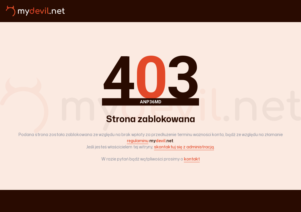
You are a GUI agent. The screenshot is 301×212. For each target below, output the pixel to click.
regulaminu (137, 140)
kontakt (192, 159)
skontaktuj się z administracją (184, 147)
